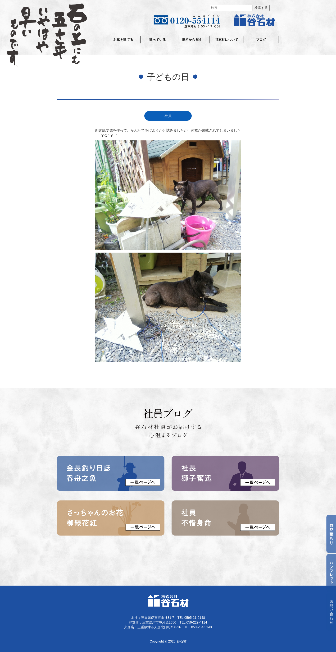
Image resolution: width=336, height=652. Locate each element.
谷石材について (226, 40)
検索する (261, 7)
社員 (168, 116)
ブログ (261, 40)
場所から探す (192, 40)
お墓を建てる (123, 40)
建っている (157, 40)
